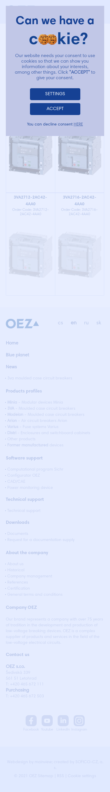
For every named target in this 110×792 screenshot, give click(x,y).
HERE (78, 125)
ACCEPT (55, 109)
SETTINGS (55, 94)
